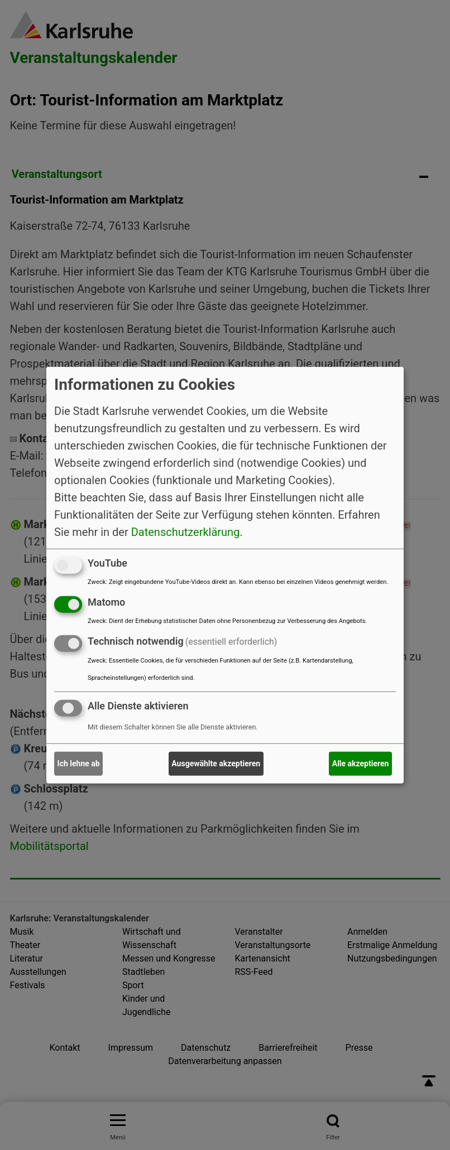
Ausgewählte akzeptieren (215, 763)
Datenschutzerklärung (185, 532)
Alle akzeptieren (360, 763)
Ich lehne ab (79, 763)
